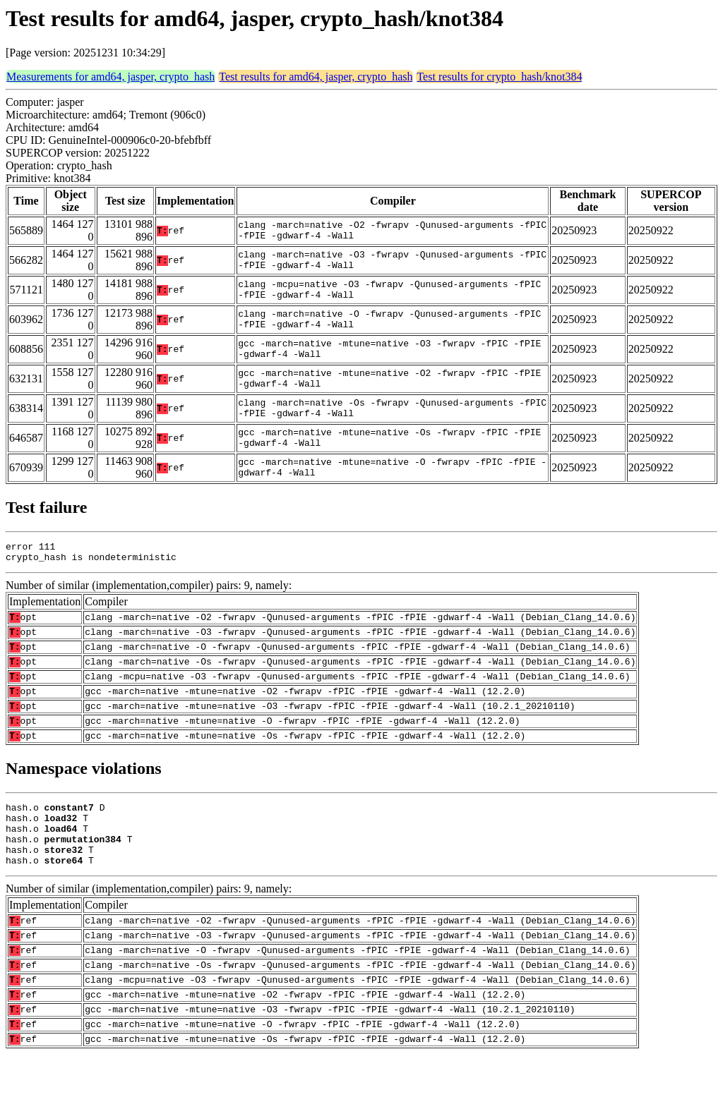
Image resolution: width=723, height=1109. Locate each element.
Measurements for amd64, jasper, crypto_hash (110, 77)
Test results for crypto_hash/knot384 (499, 77)
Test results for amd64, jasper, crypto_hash (315, 77)
